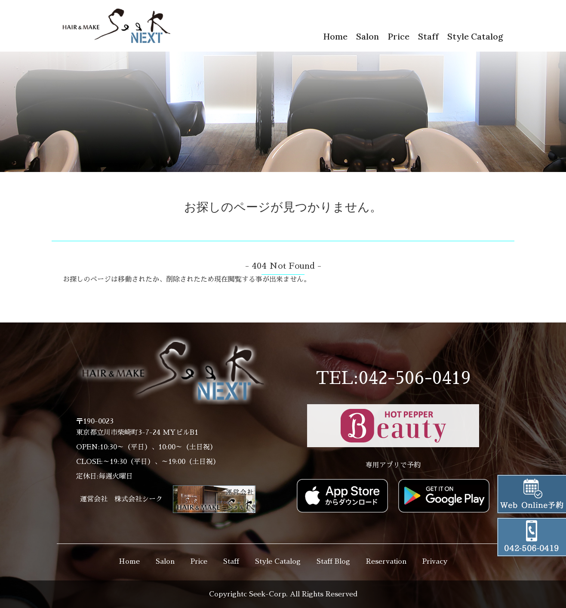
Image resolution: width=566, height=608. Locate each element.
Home (335, 36)
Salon (367, 36)
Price (398, 36)
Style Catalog (475, 36)
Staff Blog (333, 561)
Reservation (386, 561)
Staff (428, 36)
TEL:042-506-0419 (393, 378)
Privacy (434, 561)
